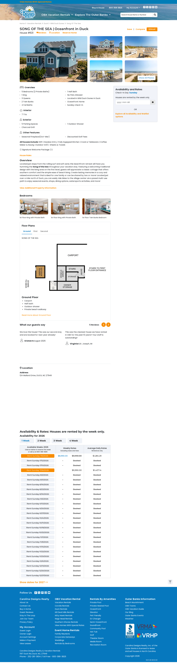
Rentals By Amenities (103, 599)
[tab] (27, 231)
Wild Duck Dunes (57, 23)
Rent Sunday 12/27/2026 (37, 575)
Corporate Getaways (65, 637)
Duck (46, 23)
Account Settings (28, 637)
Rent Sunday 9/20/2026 (38, 508)
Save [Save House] (129, 29)
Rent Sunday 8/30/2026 (38, 494)
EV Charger (95, 618)
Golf (92, 635)
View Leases (25, 643)
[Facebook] (144, 7)
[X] (147, 7)
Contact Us (25, 605)
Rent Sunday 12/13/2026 (38, 566)
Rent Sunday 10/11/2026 (38, 523)
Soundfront (95, 625)
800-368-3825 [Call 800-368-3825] (115, 8)
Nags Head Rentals (63, 618)
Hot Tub (93, 631)
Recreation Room (98, 644)
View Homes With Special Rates (36, 1)
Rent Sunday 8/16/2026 (38, 484)
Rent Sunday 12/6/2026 (38, 561)
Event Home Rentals (67, 630)
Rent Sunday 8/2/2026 (37, 475)
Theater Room (97, 638)
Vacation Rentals (34, 23)
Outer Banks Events (134, 615)
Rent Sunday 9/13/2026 (38, 504)
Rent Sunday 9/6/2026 (37, 499)
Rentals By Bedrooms (65, 643)
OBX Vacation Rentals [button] (56, 14)
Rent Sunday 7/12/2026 (38, 460)
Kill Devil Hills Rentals (64, 612)
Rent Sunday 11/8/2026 (38, 542)
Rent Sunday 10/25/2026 (37, 532)
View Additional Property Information (38, 188)
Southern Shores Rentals (66, 622)
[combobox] (136, 15)
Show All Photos (146, 77)
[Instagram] (153, 7)
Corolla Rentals (62, 605)
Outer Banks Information (140, 599)
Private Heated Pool (99, 605)
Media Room (96, 641)
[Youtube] (156, 7)
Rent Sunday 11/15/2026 (38, 547)
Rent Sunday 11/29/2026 (37, 556)
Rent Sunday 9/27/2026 (38, 513)
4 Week (73, 440)
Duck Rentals (61, 609)
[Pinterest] (150, 7)
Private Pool (95, 602)
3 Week (58, 440)
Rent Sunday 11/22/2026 (38, 551)
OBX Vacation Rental (67, 599)
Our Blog (129, 612)
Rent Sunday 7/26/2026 (38, 470)
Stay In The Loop (27, 615)
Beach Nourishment (134, 602)
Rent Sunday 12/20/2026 (37, 571)
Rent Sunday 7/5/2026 (37, 456)
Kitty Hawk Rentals (63, 615)
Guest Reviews (26, 612)
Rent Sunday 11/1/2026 (37, 537)
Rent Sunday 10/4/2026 (38, 518)
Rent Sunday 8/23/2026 (38, 489)
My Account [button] (132, 8)
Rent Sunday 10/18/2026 (37, 528)
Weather (129, 618)
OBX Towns (130, 605)
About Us (24, 602)
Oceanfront (95, 609)
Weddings (59, 640)
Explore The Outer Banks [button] (91, 14)
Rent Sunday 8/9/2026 (37, 480)
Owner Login (25, 633)
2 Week (42, 440)
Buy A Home (25, 609)
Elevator (94, 612)
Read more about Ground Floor (36, 315)
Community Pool (98, 628)
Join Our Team (26, 618)
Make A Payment (28, 640)
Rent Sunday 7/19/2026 (38, 465)
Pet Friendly (95, 615)
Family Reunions (62, 633)
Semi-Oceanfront (98, 622)
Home (22, 23)
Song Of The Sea (74, 23)
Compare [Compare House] (140, 29)
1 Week (26, 440)
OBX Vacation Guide (134, 609)
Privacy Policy (26, 622)
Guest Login (25, 630)
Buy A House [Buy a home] (98, 8)
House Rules (25, 155)
